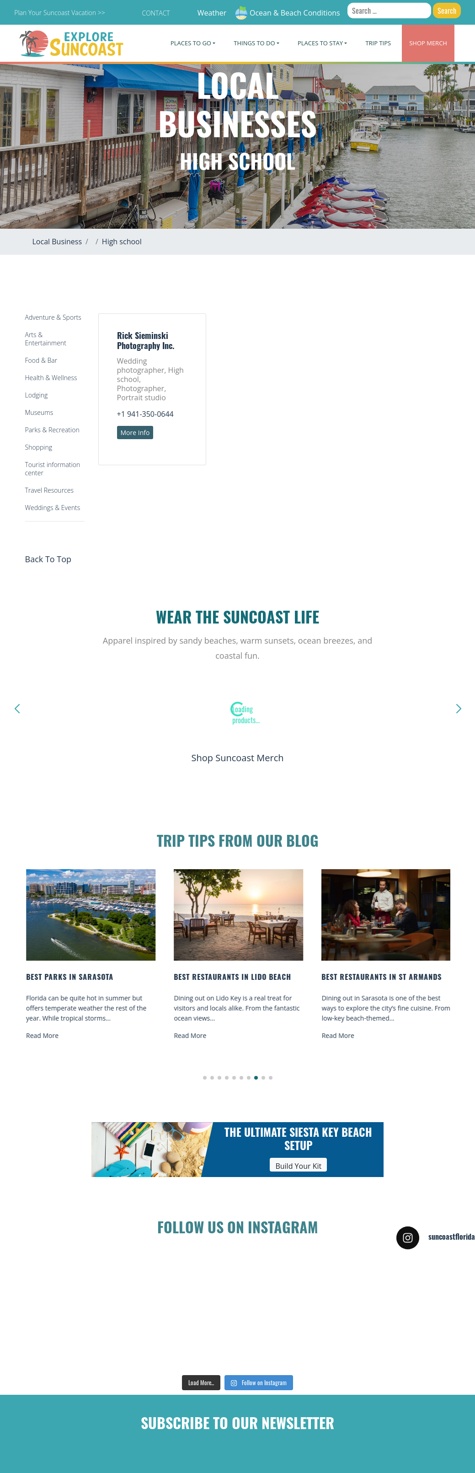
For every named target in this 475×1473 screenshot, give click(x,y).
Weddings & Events (52, 507)
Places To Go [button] (191, 43)
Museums (39, 412)
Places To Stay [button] (320, 43)
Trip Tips (378, 43)
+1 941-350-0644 (145, 414)
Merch (428, 43)
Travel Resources (49, 490)
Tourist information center (52, 468)
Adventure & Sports (53, 317)
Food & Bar (41, 360)
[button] (205, 1078)
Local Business (57, 242)
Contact (156, 13)
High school (122, 242)
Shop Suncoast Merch (237, 758)
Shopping (38, 447)
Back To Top (48, 559)
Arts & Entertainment (45, 338)
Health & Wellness (51, 377)
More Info (135, 432)
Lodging (36, 395)
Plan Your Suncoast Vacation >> (59, 12)
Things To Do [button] (254, 43)
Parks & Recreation (52, 429)
